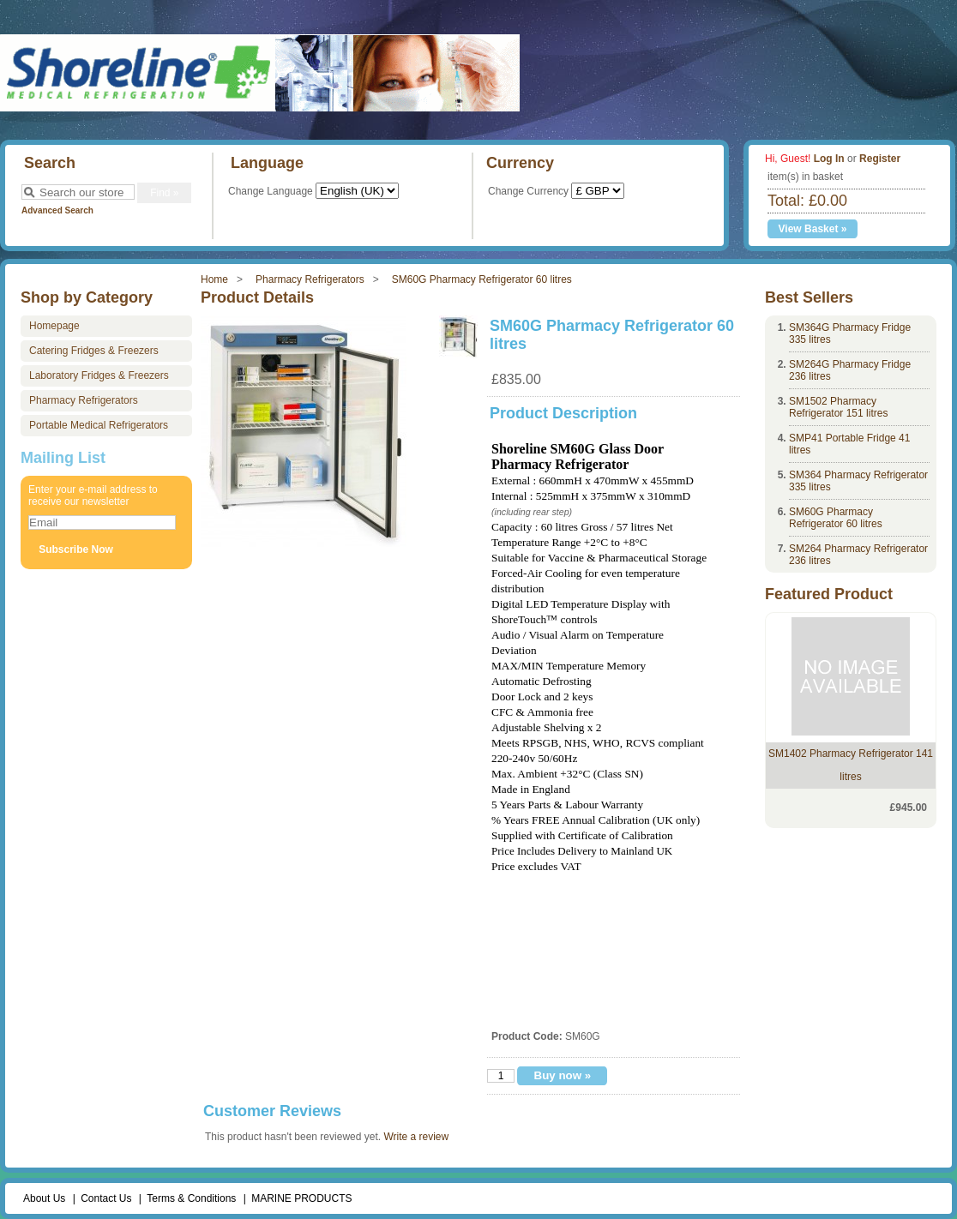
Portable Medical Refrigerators (98, 425)
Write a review (415, 1137)
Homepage (54, 326)
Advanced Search (57, 210)
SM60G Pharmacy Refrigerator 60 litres (482, 279)
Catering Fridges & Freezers (94, 351)
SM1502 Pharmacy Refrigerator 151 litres (838, 407)
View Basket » (813, 229)
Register (879, 159)
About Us (44, 1198)
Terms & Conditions (191, 1198)
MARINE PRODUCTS (301, 1198)
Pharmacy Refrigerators (310, 279)
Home (214, 279)
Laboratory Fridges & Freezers (99, 375)
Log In (829, 159)
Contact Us (106, 1198)
